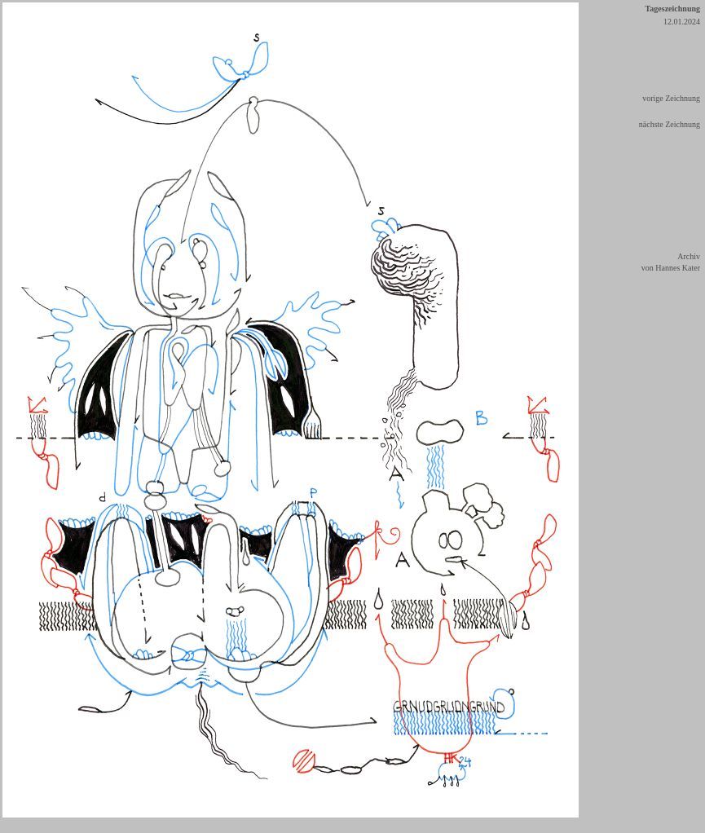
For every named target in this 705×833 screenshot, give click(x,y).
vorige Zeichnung (671, 98)
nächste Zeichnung (669, 124)
